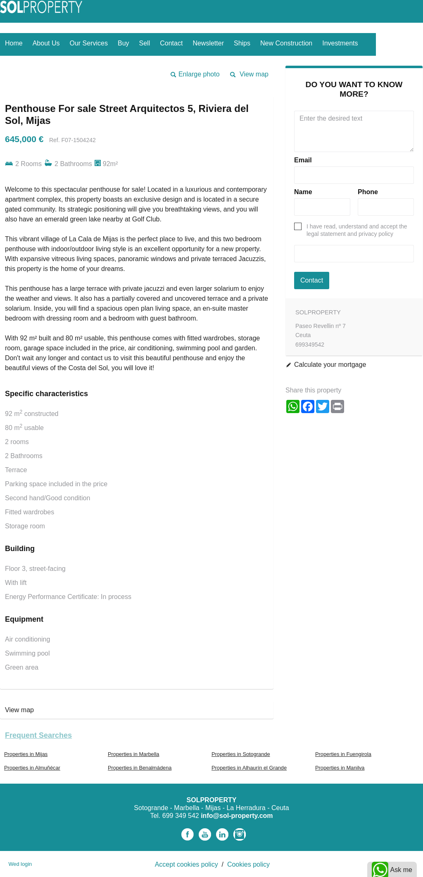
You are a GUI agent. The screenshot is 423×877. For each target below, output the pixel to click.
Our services (89, 43)
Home (14, 43)
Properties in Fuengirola (343, 754)
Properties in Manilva (340, 768)
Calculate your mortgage (330, 364)
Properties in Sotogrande (241, 754)
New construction (286, 43)
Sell (144, 43)
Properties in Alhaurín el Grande (249, 768)
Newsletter (208, 43)
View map (254, 74)
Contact (171, 43)
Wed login (20, 864)
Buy (123, 43)
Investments (340, 43)
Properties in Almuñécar (32, 768)
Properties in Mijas (26, 754)
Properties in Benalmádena (139, 768)
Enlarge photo (199, 74)
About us (46, 43)
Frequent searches (38, 735)
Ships (242, 43)
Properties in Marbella (133, 754)
